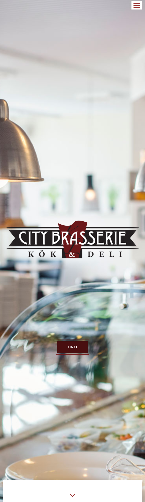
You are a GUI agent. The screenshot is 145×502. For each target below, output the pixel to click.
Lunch (72, 347)
